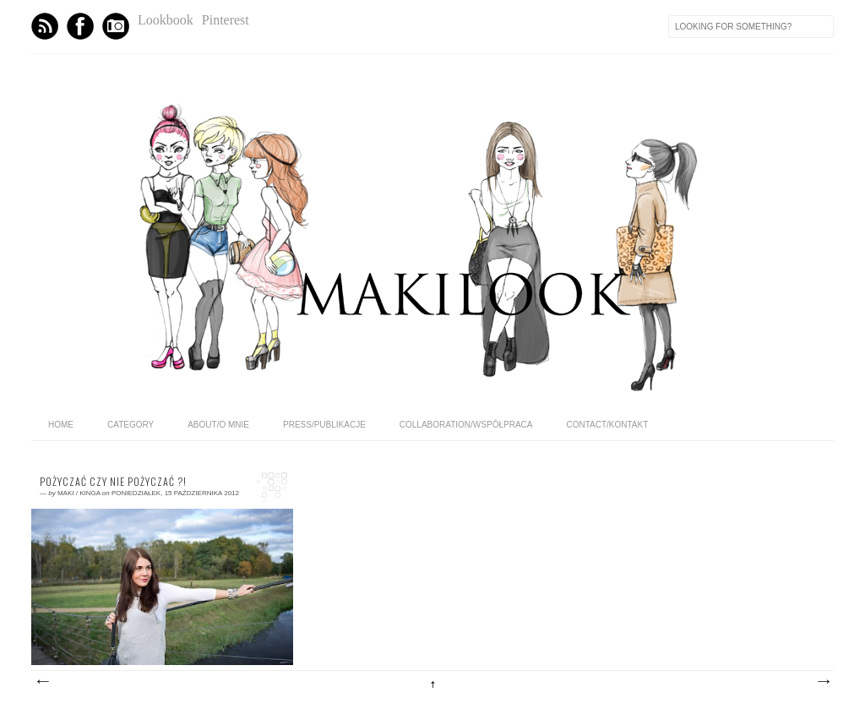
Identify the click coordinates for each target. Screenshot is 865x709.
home (60, 424)
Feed (44, 26)
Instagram (115, 26)
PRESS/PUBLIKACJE (324, 424)
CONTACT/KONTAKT (607, 424)
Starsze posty (823, 682)
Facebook (80, 26)
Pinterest (225, 20)
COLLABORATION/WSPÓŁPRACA (466, 424)
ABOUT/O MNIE (218, 424)
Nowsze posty (42, 682)
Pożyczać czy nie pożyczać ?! (113, 481)
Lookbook (165, 20)
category (130, 424)
